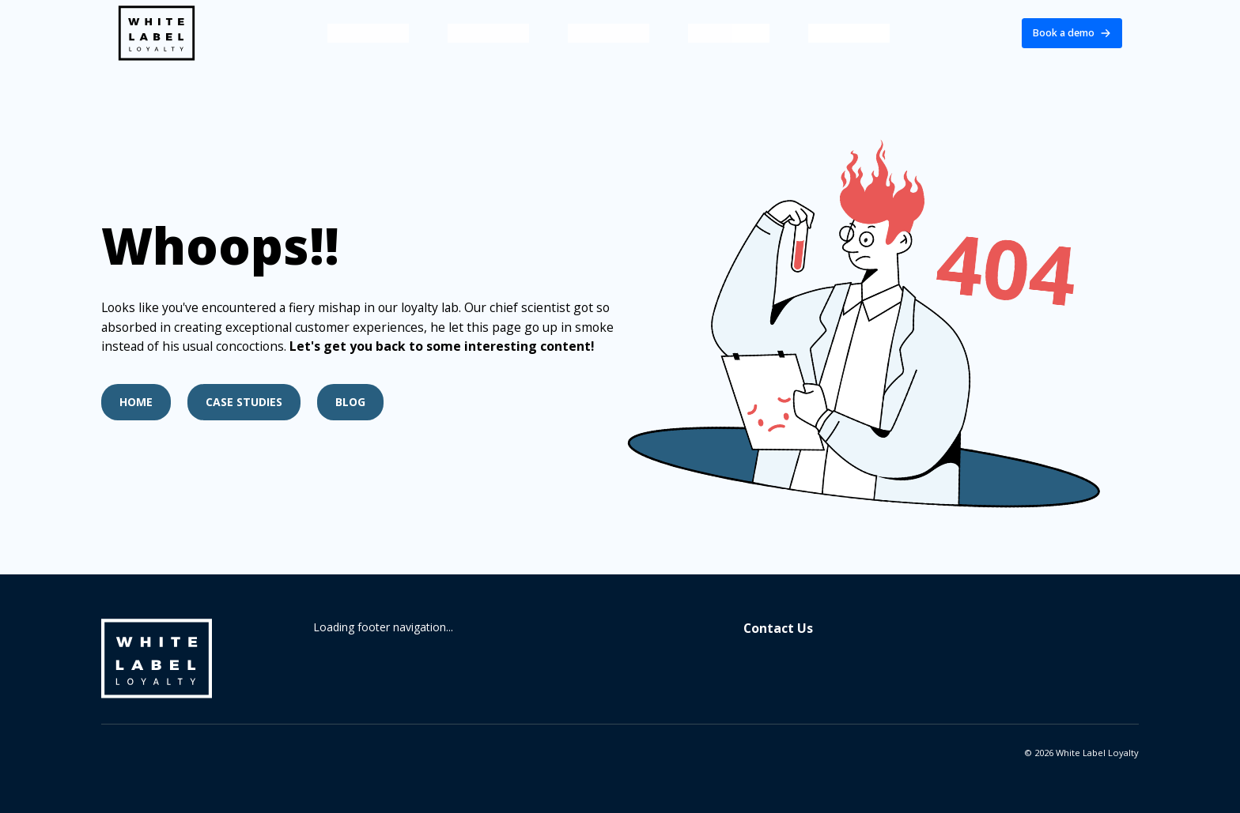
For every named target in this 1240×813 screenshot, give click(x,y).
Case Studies (244, 401)
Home (136, 401)
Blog (350, 401)
